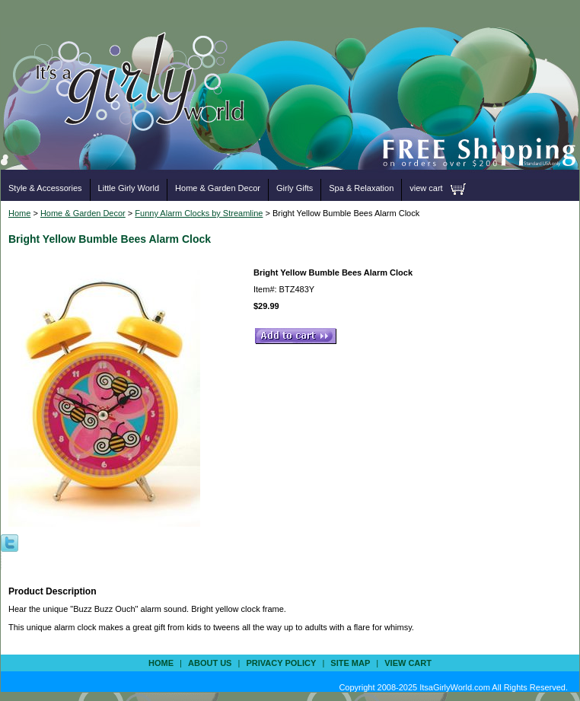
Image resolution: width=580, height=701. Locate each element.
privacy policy (281, 663)
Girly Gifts (294, 188)
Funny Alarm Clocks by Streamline (199, 213)
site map (350, 663)
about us (209, 663)
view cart (426, 188)
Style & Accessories (45, 188)
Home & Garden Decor (217, 188)
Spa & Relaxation (361, 188)
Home (19, 213)
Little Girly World (128, 188)
